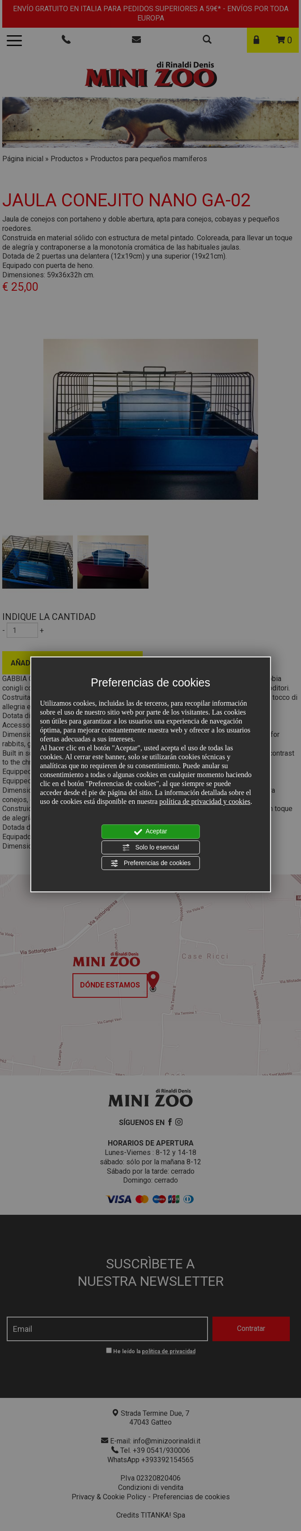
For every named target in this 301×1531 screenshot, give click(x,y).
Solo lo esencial (150, 847)
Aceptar (150, 832)
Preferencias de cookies (150, 863)
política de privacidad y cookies (204, 801)
